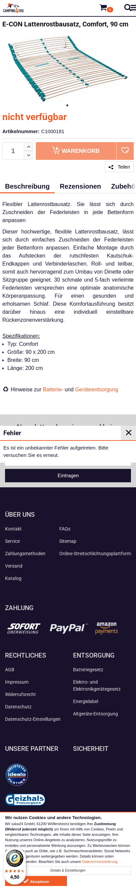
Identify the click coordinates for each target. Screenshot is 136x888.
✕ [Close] (129, 432)
